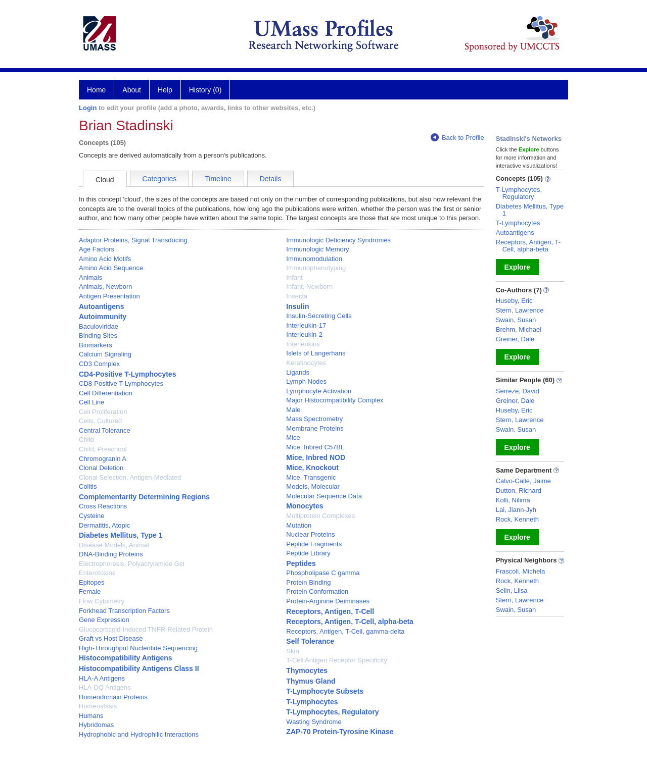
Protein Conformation (317, 591)
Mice (293, 437)
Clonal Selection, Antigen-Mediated (130, 477)
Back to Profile (457, 137)
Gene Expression (104, 620)
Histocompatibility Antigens (125, 658)
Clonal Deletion (101, 468)
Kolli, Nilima (513, 500)
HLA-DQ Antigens (105, 687)
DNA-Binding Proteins (111, 554)
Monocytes (304, 506)
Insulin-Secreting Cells (318, 316)
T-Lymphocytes (312, 702)
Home (96, 90)
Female (90, 591)
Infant (294, 277)
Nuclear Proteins (310, 534)
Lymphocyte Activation (318, 391)
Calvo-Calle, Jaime (523, 481)
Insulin (297, 306)
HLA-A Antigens (102, 678)
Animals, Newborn (105, 286)
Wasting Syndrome (313, 722)
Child (86, 439)
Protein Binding (308, 582)
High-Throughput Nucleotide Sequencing (138, 648)
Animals (90, 277)
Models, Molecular (313, 486)
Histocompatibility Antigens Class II (139, 668)
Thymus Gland (310, 681)
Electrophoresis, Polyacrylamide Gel (131, 563)
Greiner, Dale (515, 339)
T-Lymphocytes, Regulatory (332, 712)
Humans (91, 715)
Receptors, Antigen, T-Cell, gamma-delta (345, 631)
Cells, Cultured (100, 421)
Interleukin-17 (306, 325)
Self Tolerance (310, 641)
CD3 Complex (99, 364)
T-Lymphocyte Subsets (324, 691)
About (131, 90)
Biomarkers (95, 345)
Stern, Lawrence (520, 310)
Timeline (218, 179)
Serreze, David (517, 391)
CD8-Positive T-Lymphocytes (121, 383)
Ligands (297, 372)
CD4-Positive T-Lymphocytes (127, 374)
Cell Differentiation (105, 393)
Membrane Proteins (314, 428)
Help (165, 90)
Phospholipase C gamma (322, 573)
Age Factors (96, 249)
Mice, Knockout (312, 467)
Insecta (296, 296)
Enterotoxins (97, 573)
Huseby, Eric (514, 300)
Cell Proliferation (103, 412)
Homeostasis (98, 706)
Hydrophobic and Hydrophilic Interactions (139, 734)
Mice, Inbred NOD (315, 457)
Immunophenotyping (316, 268)
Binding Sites (98, 335)
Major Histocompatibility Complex (334, 400)
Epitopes (92, 582)
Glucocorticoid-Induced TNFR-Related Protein (146, 629)
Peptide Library (308, 553)
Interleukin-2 (304, 334)
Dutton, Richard (518, 490)
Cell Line (92, 402)
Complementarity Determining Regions (144, 497)
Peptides (300, 563)
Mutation (298, 525)
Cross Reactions (103, 506)
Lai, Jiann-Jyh (516, 509)
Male (293, 410)
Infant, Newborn (309, 286)
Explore (517, 267)
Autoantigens (101, 306)
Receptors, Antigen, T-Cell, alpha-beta (349, 621)
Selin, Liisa (512, 590)
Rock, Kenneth (517, 519)
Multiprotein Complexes (320, 516)
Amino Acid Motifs (105, 259)
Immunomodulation (314, 259)
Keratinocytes (306, 363)
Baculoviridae (98, 326)
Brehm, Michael (518, 329)
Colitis (88, 486)
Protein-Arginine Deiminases (327, 601)
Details (271, 179)
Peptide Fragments (314, 544)
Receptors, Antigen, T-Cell (330, 611)
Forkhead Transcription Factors (124, 610)
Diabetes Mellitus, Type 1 (120, 535)
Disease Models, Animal (114, 545)
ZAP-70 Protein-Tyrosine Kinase (339, 732)
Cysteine (92, 516)
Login (88, 108)
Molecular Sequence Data (324, 496)
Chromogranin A (102, 458)
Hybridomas (96, 725)
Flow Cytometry (101, 601)
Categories (160, 179)
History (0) (205, 90)
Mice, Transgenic (311, 477)
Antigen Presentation (109, 296)
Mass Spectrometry (314, 419)
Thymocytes (307, 670)
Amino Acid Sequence (111, 268)
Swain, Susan (516, 320)
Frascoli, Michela (520, 571)
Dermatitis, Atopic (104, 525)
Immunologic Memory (317, 249)
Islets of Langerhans (315, 353)
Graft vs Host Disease (111, 638)
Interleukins (302, 344)
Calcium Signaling (105, 354)
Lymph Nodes (306, 381)
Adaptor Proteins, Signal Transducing (133, 240)
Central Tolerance (104, 430)
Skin (292, 651)
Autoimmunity (102, 317)
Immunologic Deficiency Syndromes (338, 240)
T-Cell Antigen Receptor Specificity (336, 660)
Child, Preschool (103, 449)
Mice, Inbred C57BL (315, 447)
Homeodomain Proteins (113, 697)
